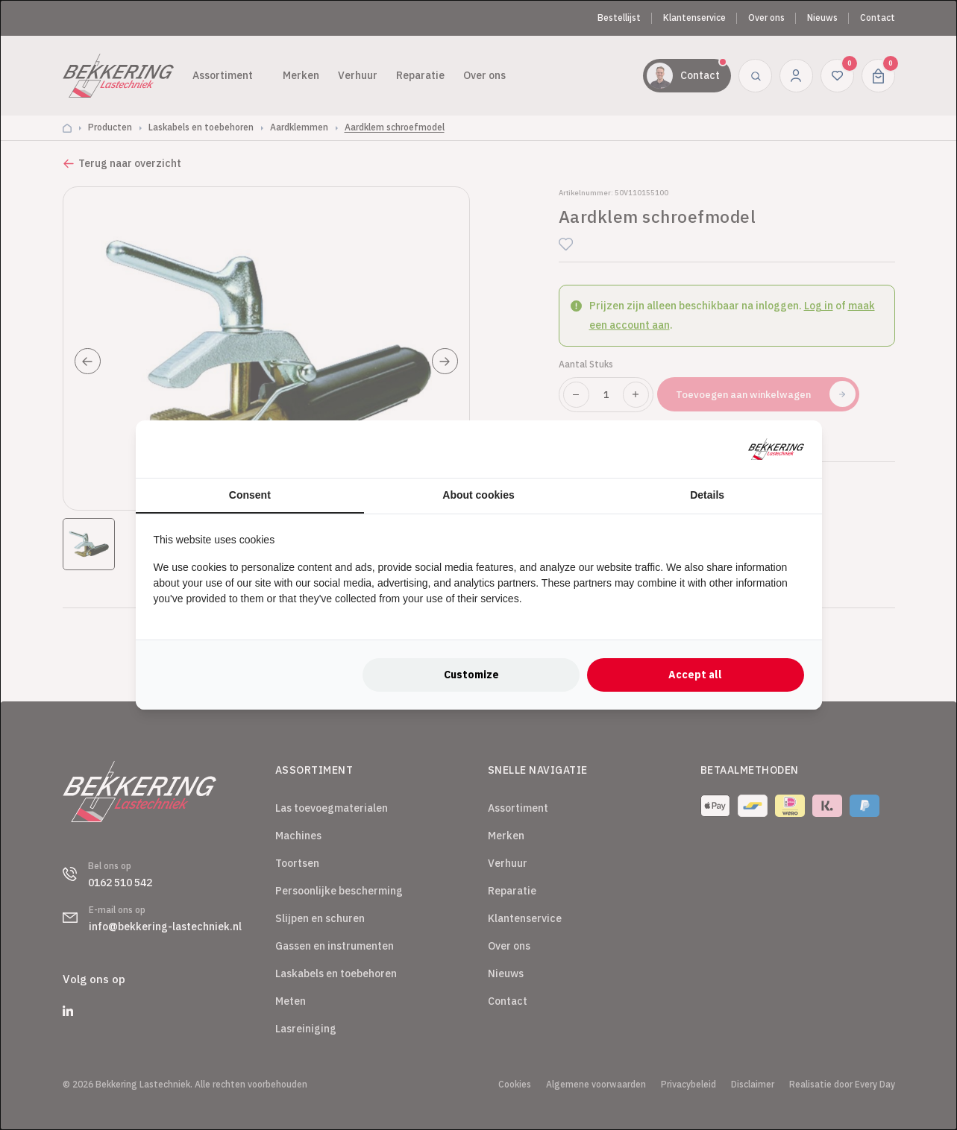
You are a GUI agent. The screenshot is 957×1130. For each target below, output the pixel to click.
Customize (471, 674)
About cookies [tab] (478, 495)
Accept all (695, 674)
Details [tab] (707, 495)
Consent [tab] (250, 495)
